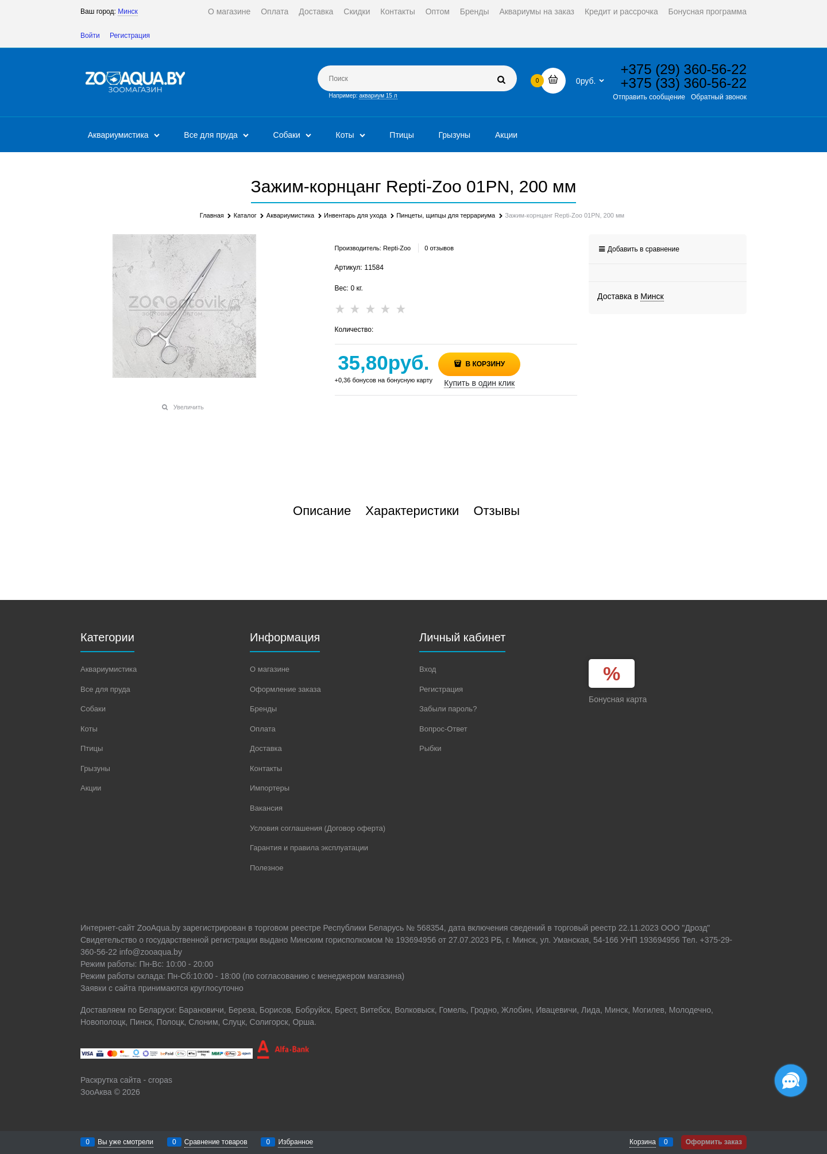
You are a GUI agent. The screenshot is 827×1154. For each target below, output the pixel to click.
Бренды (474, 11)
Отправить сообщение (649, 97)
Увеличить (188, 407)
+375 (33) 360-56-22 (684, 83)
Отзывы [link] (496, 511)
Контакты (397, 11)
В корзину (484, 364)
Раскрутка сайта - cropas (126, 1080)
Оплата (274, 11)
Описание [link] (322, 511)
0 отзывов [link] (439, 248)
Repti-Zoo (397, 248)
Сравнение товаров (216, 1142)
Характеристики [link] (412, 511)
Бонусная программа (707, 11)
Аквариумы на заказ (536, 11)
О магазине (229, 11)
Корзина (642, 1142)
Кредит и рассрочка (621, 11)
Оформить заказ (714, 1142)
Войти (90, 36)
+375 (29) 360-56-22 (684, 69)
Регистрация (130, 36)
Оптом (438, 11)
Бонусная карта (618, 699)
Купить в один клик (479, 383)
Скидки (356, 11)
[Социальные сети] (791, 1080)
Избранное (295, 1142)
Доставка (316, 11)
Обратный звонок (719, 97)
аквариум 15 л (378, 95)
